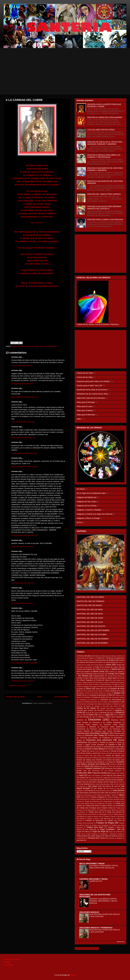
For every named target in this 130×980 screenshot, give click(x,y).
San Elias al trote (82, 780)
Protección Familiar (99, 773)
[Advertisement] (65, 76)
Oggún (107, 715)
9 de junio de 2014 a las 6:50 (21, 366)
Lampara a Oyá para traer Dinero (106, 706)
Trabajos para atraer (94, 827)
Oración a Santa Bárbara (95, 749)
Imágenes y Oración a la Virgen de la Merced (94, 514)
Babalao (106, 669)
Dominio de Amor (117, 689)
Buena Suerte (98, 671)
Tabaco (121, 795)
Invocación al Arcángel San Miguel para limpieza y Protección (99, 704)
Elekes (79, 695)
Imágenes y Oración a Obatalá (89, 510)
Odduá (100, 714)
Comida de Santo (102, 680)
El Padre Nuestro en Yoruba (101, 693)
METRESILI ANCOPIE (104, 710)
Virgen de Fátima (83, 832)
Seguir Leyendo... (37, 223)
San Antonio (117, 775)
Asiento (98, 669)
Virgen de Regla (98, 831)
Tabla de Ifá (84, 797)
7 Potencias (109, 658)
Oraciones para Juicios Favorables (107, 731)
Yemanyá (91, 838)
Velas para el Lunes (84, 406)
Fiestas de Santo (99, 697)
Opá (93, 717)
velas (79, 419)
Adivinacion (120, 658)
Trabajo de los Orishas (104, 803)
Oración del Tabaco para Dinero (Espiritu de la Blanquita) (104, 757)
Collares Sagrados (86, 680)
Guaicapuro (83, 699)
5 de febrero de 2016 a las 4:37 (22, 583)
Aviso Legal (8, 965)
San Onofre (98, 788)
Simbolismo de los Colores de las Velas (92, 394)
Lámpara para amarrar (85, 710)
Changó (111, 674)
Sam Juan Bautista (94, 775)
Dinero (88, 689)
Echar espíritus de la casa (114, 691)
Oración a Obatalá (98, 742)
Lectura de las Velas (85, 377)
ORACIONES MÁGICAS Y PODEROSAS (95, 928)
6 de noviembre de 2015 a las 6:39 (24, 453)
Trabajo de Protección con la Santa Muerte (98, 801)
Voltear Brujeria (82, 836)
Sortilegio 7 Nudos (110, 795)
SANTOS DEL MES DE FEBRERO (90, 601)
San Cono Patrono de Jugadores (99, 777)
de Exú (79, 522)
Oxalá (104, 766)
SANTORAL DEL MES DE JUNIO (90, 618)
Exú (110, 695)
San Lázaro (92, 786)
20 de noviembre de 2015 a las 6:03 (24, 467)
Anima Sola (117, 667)
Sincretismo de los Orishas (92, 795)
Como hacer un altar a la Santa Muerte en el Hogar (101, 684)
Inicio (39, 697)
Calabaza (112, 671)
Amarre (112, 660)
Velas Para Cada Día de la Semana (91, 398)
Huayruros (80, 702)
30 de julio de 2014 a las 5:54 (22, 384)
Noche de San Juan (91, 712)
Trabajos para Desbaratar (100, 825)
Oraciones (94, 719)
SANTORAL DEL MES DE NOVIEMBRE (93, 639)
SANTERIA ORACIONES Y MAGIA (93, 879)
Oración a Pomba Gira (85, 747)
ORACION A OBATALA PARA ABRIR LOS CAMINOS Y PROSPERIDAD (103, 156)
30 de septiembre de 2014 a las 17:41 (25, 397)
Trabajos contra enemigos (85, 823)
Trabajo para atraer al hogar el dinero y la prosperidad (104, 805)
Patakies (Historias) (93, 768)
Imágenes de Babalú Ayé (86, 497)
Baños (79, 671)
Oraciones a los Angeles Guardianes (107, 722)
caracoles (111, 838)
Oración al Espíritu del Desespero (111, 753)
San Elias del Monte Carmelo (100, 780)
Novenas (103, 712)
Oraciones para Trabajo (94, 735)
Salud (81, 775)
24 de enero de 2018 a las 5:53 (22, 681)
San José (119, 782)
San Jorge (109, 782)
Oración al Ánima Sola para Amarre (89, 755)
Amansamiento (100, 660)
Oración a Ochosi (115, 742)
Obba (78, 714)
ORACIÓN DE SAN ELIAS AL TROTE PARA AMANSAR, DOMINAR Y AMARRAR (104, 143)
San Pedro (109, 788)
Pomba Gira (81, 771)
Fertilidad (87, 697)
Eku (88, 693)
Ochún (91, 715)
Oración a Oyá (114, 744)
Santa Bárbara (118, 790)
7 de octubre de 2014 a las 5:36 (23, 422)
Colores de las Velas (85, 373)
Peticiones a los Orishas (113, 768)
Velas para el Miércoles (86, 415)
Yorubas (102, 838)
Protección (82, 773)
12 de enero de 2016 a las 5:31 (22, 546)
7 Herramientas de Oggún (85, 658)
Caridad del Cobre (18, 346)
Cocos (122, 678)
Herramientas (116, 700)
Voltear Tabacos (96, 836)
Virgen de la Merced (115, 831)
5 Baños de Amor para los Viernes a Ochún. (108, 656)
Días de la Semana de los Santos (91, 691)
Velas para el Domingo (86, 402)
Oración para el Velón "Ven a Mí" (90, 386)
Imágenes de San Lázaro (86, 502)
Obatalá (119, 712)
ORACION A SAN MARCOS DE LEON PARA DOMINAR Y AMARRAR (105, 169)
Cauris (102, 674)
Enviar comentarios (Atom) (42, 703)
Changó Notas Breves (115, 676)
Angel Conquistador (85, 667)
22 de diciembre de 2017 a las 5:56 (24, 663)
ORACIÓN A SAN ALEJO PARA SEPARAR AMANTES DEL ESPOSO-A (104, 207)
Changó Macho (98, 676)
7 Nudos (99, 658)
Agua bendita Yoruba (86, 660)
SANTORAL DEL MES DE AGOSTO (91, 626)
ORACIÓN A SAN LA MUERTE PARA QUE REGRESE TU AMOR (104, 105)
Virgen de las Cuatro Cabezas (87, 834)
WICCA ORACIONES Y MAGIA (92, 863)
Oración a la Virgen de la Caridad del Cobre (42, 346)
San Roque (89, 790)
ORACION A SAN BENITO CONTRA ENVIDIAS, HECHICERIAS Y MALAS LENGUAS (103, 901)
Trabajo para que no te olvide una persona (105, 812)
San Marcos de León (110, 786)
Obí (84, 715)
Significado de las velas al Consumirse (92, 390)
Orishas (102, 764)
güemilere (80, 840)
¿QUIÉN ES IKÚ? (95, 881)
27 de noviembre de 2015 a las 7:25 (24, 535)
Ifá (87, 702)
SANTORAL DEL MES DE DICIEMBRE (92, 643)
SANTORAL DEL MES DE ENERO (90, 597)
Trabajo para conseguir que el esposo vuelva (96, 808)
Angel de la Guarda (102, 667)
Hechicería (104, 700)
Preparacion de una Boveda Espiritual (106, 770)
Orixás (119, 764)
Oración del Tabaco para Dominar (89, 760)
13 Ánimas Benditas (84, 656)
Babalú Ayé (116, 669)
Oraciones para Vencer (116, 735)
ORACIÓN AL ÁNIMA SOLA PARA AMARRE (104, 117)
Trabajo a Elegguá (97, 797)
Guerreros (93, 699)
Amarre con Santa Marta (106, 662)
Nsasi (111, 712)
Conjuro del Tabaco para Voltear (102, 686)
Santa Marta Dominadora (88, 793)
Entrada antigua (62, 697)
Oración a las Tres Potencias (99, 751)
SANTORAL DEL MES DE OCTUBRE (92, 635)
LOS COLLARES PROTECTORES (101, 130)
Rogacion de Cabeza (117, 773)
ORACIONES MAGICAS (89, 912)
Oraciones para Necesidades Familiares (93, 733)
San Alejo (106, 775)
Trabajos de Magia (105, 823)
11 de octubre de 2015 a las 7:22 (23, 438)
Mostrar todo (120, 941)
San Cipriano (81, 778)
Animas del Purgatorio (85, 669)
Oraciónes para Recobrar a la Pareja (99, 762)
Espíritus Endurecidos (98, 695)
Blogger (73, 975)
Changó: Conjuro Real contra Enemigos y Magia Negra (97, 678)
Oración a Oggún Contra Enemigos (90, 744)
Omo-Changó (84, 717)
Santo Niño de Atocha (108, 793)
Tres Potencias (90, 829)
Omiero (121, 715)
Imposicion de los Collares (99, 702)
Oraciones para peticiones (99, 740)
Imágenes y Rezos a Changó (88, 518)
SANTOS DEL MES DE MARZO (89, 605)
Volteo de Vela (110, 836)
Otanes (96, 766)
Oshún (86, 766)
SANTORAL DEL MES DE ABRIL (90, 610)
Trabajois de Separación (94, 820)
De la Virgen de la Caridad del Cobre (91, 493)
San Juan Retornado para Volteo (103, 784)
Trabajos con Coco (114, 820)
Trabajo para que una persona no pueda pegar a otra (94, 814)
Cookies (7, 962)
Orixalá (112, 764)
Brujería (87, 671)
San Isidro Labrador (96, 782)
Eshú (86, 695)
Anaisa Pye (120, 665)
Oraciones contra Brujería (87, 725)
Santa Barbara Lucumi (103, 790)
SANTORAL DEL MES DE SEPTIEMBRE (93, 630)
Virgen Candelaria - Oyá (110, 829)
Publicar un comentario (17, 686)
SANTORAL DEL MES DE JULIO (90, 622)
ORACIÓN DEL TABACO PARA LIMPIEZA (104, 194)
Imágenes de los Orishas (86, 506)
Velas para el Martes (85, 410)
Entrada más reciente (15, 697)
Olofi (115, 714)
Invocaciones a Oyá (117, 702)
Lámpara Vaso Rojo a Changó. (111, 708)
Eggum (81, 693)
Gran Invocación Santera (116, 697)
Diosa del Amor (101, 689)
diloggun (119, 838)
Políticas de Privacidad (12, 959)
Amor (108, 664)
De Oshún (81, 489)
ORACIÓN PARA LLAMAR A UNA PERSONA (105, 220)
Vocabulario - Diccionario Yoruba (111, 834)
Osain (79, 766)
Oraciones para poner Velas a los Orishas (93, 381)
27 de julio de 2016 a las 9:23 (22, 603)
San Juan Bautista (83, 784)
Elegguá (117, 693)
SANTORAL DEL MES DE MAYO (90, 614)
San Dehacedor (117, 777)
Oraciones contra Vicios (99, 729)
